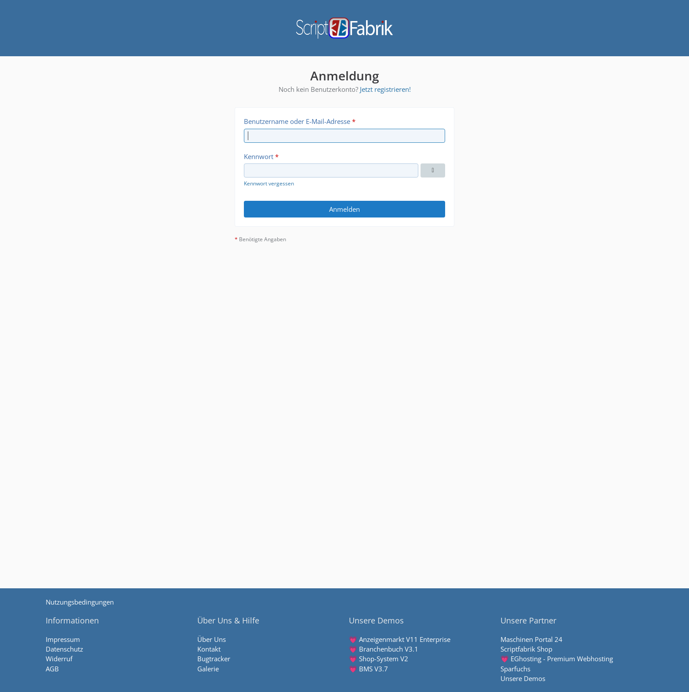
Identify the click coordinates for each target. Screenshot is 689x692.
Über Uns (211, 639)
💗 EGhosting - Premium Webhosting (556, 658)
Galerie (208, 668)
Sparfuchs (515, 668)
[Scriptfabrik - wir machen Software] (344, 28)
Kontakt (209, 649)
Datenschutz (64, 649)
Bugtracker (213, 658)
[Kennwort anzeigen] (433, 170)
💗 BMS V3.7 (368, 668)
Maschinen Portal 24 (531, 639)
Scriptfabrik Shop (526, 649)
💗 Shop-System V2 (378, 658)
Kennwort (258, 156)
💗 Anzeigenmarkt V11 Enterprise (399, 639)
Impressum (63, 639)
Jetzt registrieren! (385, 89)
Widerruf (59, 658)
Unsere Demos (522, 678)
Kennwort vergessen (269, 183)
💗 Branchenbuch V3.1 (383, 649)
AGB (52, 668)
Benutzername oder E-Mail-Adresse (297, 121)
